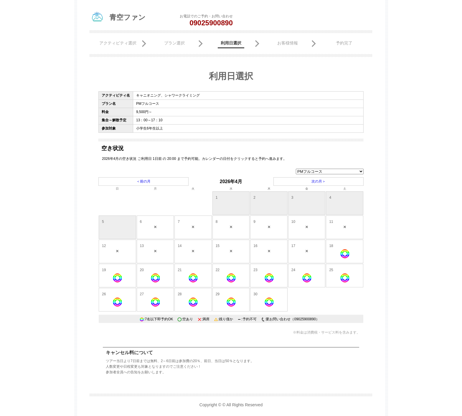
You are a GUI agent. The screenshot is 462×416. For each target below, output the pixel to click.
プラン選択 (174, 43)
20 (142, 270)
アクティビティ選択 (117, 43)
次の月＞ (318, 181)
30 (255, 294)
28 (180, 294)
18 (331, 246)
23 (255, 270)
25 (331, 270)
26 (104, 294)
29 (218, 294)
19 (104, 270)
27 (142, 294)
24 (293, 270)
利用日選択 (231, 43)
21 (180, 270)
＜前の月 (143, 181)
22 (218, 270)
